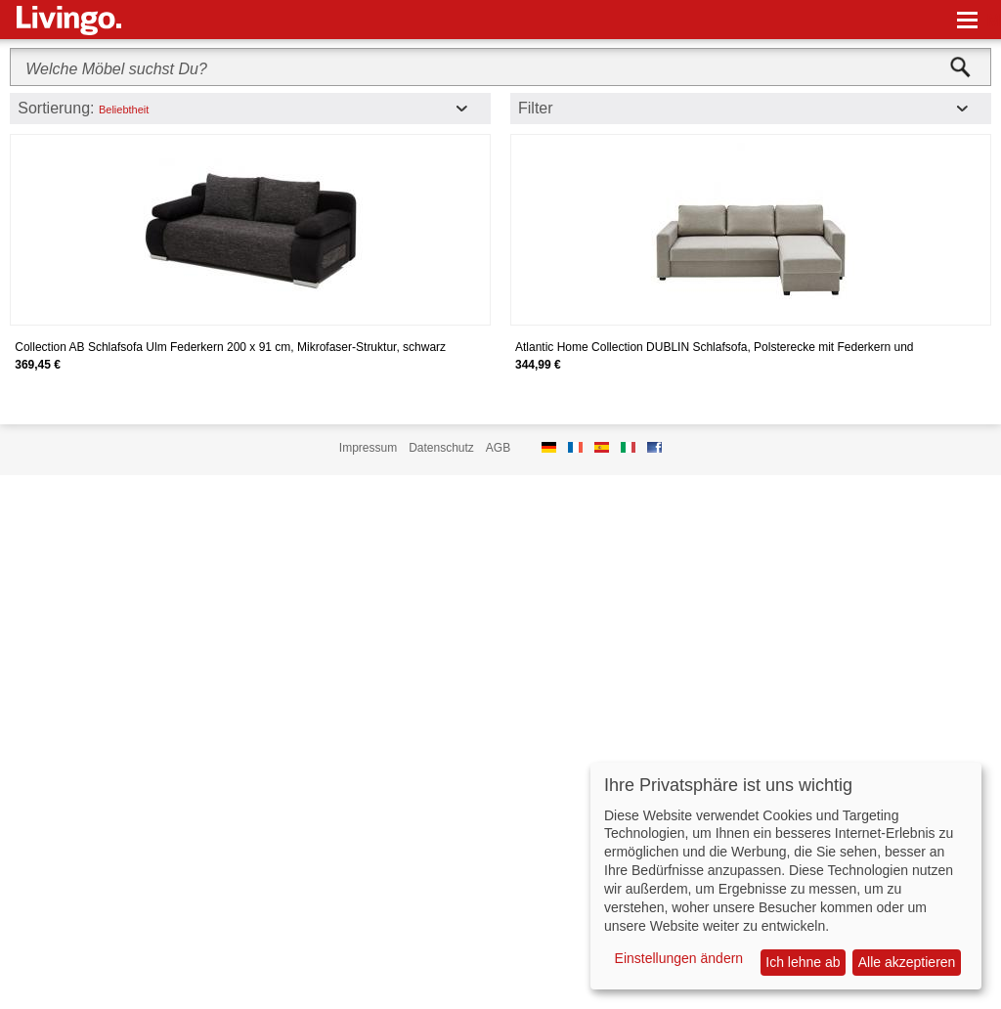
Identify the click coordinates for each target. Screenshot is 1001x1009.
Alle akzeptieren (907, 962)
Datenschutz (441, 448)
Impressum (368, 448)
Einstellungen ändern (679, 958)
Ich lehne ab (802, 962)
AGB (498, 448)
